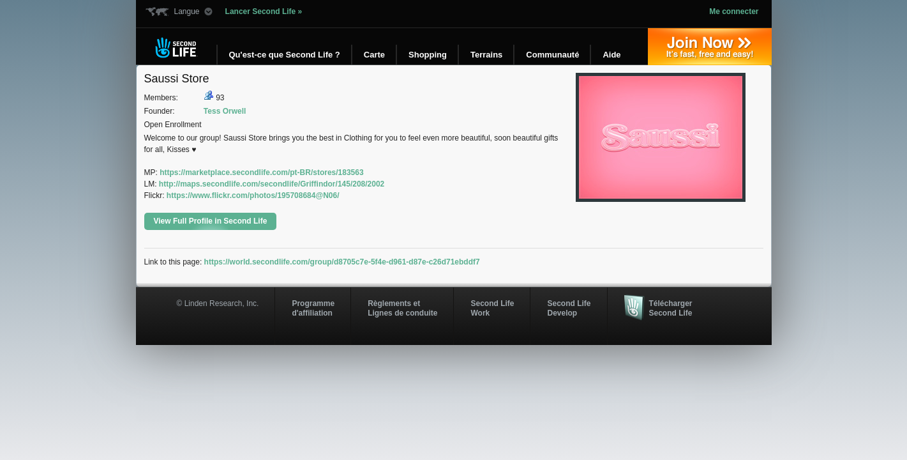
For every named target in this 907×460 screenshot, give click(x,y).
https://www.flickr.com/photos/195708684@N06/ (253, 195)
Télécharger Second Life (671, 308)
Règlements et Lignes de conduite (402, 308)
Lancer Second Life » (264, 11)
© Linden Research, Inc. (218, 303)
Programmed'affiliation (313, 308)
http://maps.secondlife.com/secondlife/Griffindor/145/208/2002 (271, 184)
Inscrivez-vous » (710, 46)
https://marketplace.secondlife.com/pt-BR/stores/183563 (261, 172)
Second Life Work (492, 308)
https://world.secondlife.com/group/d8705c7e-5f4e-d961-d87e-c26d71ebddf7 (342, 261)
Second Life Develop (568, 308)
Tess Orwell (225, 111)
